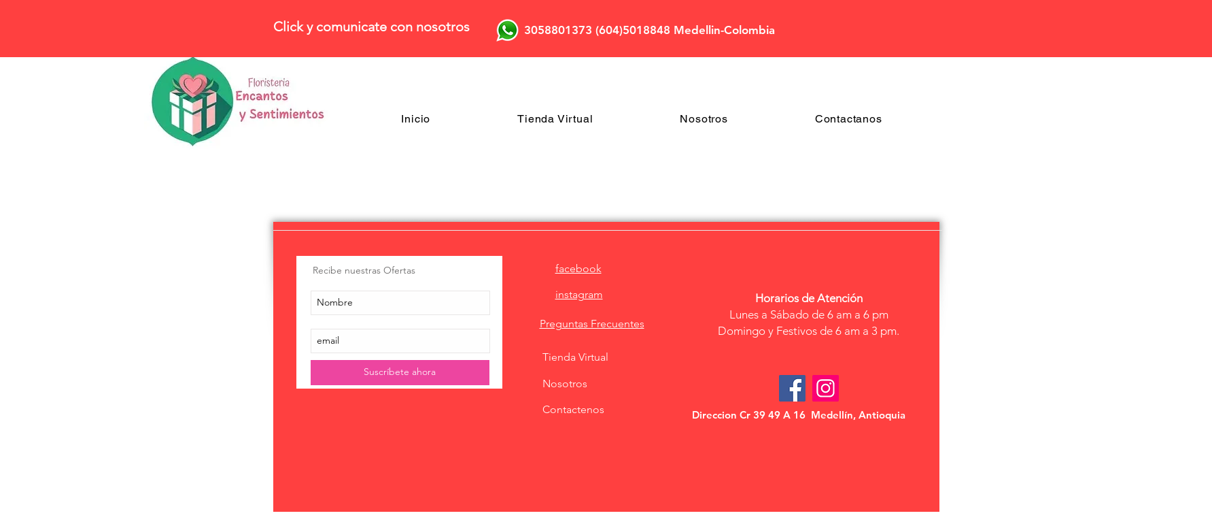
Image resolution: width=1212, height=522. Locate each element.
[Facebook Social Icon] (792, 388)
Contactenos (573, 409)
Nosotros (564, 383)
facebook (578, 268)
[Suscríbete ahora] (400, 372)
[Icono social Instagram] (825, 388)
